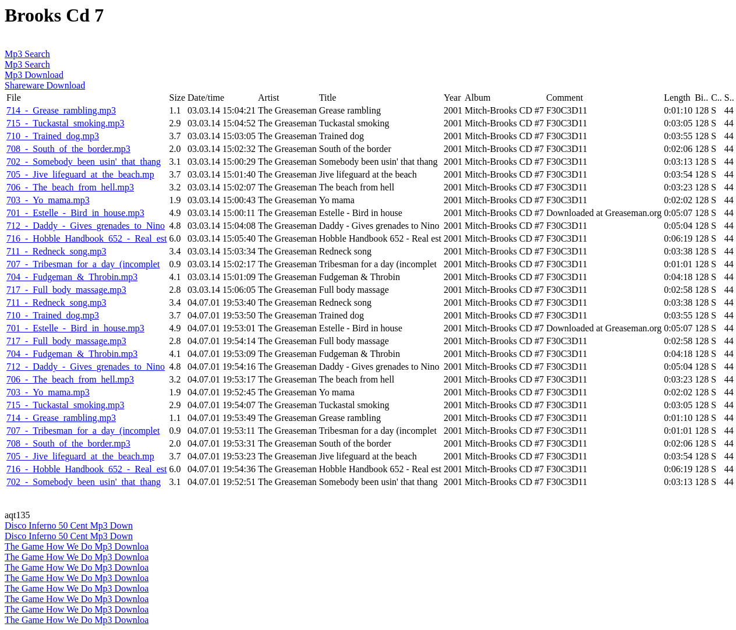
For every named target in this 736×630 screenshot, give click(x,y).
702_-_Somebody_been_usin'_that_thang (83, 162)
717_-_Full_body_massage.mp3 (66, 290)
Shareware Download (45, 85)
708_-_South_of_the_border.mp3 (68, 149)
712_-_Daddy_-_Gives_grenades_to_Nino (85, 226)
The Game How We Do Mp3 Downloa (76, 546)
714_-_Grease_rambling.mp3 (61, 110)
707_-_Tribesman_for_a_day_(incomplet (83, 264)
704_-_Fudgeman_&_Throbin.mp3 (71, 277)
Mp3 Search (27, 54)
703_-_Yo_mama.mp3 (48, 200)
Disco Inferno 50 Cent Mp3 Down (69, 525)
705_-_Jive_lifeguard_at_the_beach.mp (80, 174)
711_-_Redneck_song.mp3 (56, 251)
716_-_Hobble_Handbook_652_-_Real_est (86, 238)
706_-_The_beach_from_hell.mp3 (70, 187)
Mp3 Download (34, 75)
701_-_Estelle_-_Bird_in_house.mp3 (75, 213)
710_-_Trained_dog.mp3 (52, 136)
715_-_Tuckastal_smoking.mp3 (65, 123)
